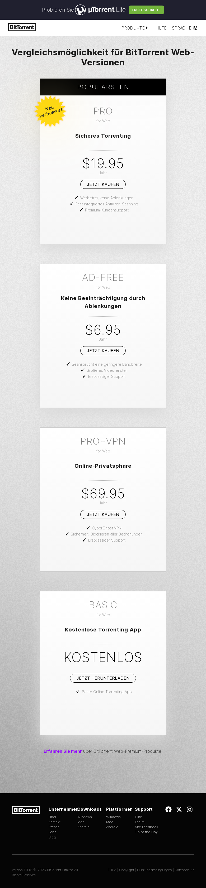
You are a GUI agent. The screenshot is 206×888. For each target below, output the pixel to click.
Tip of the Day (146, 832)
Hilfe (160, 28)
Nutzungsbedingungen (154, 870)
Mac (81, 822)
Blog (52, 837)
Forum (139, 822)
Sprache (185, 28)
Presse (54, 827)
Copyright (126, 870)
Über (52, 817)
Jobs (52, 832)
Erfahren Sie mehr (63, 751)
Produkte (135, 28)
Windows (84, 817)
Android (83, 827)
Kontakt (54, 822)
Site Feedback (146, 827)
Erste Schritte (146, 10)
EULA (112, 870)
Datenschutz (184, 870)
